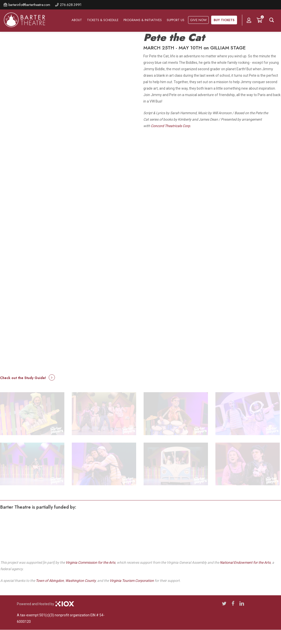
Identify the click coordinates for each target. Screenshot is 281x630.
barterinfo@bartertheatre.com (29, 4)
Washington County (80, 581)
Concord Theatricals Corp (170, 126)
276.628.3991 (70, 4)
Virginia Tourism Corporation (132, 581)
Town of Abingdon (50, 581)
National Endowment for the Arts (245, 562)
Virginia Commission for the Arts (90, 562)
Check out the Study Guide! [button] (23, 377)
